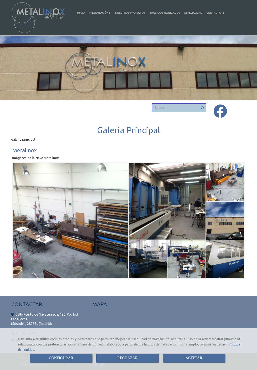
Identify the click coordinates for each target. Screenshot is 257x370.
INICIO (81, 12)
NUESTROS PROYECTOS (130, 12)
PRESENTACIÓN (100, 12)
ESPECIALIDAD (193, 12)
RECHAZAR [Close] (127, 358)
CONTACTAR (215, 12)
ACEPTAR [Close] (194, 358)
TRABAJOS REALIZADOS (164, 12)
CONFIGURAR (61, 358)
